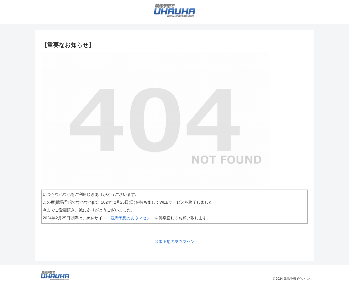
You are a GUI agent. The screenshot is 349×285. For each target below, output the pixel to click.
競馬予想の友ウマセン (130, 218)
